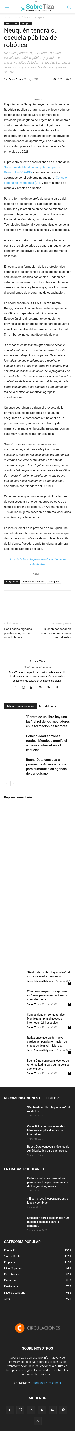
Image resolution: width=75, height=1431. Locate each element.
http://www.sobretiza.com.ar (37, 667)
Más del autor (47, 706)
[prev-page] (6, 783)
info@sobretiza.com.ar (46, 1383)
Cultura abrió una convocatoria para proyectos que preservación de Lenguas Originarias (47, 1182)
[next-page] (12, 783)
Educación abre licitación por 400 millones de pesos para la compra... (48, 1221)
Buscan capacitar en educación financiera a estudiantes (56, 633)
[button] (6, 7)
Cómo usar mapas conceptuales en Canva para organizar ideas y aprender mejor (47, 995)
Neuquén (54, 581)
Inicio (7, 17)
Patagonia (39, 17)
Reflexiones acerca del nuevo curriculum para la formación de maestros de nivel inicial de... (47, 1041)
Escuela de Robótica (34, 581)
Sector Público (22, 17)
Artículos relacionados (20, 706)
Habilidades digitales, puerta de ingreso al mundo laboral (18, 633)
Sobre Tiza (15, 79)
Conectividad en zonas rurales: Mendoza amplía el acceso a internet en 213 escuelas (46, 1018)
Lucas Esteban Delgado (40, 980)
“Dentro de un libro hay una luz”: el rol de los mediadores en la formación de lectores (48, 721)
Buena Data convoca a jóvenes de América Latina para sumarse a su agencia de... (48, 1064)
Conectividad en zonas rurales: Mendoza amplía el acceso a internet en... (46, 1130)
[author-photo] (37, 654)
